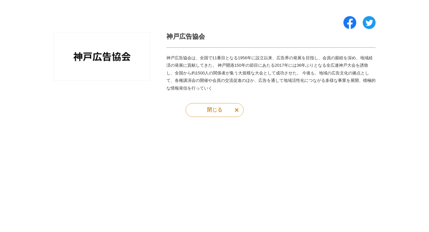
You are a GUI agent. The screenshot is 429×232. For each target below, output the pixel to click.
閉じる (214, 109)
